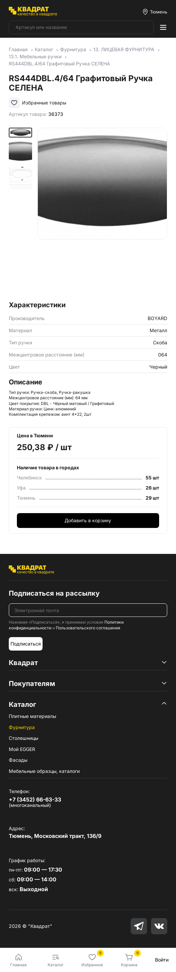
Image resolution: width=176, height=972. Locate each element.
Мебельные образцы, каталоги (44, 771)
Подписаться (25, 644)
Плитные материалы (32, 716)
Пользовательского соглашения (88, 627)
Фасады (18, 760)
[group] (102, 212)
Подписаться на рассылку (54, 593)
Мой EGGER (22, 749)
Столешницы (23, 738)
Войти (162, 960)
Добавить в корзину (88, 520)
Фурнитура (22, 727)
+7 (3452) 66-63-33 (35, 799)
